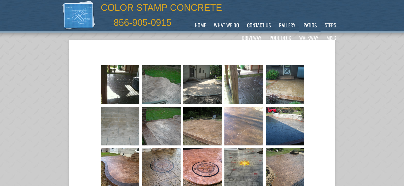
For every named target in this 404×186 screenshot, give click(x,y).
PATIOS (310, 25)
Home (200, 25)
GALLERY (287, 25)
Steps (330, 25)
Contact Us (259, 25)
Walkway (308, 38)
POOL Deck (280, 38)
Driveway (252, 38)
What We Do (226, 25)
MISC (331, 38)
